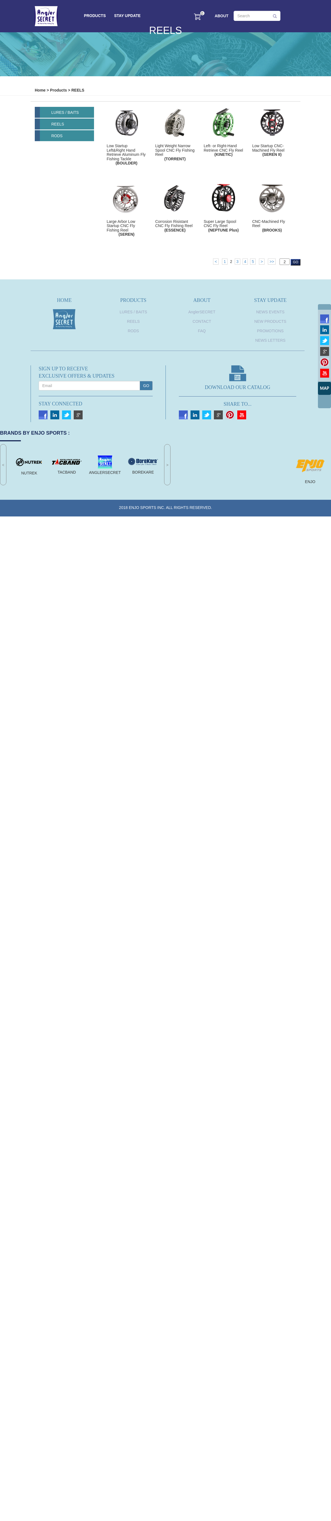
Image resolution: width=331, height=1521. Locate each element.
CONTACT (201, 321)
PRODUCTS (95, 15)
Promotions (270, 331)
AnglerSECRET (201, 312)
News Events (270, 312)
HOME (64, 300)
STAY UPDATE (127, 15)
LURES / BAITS (65, 112)
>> (272, 261)
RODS (57, 136)
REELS (78, 90)
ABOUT (222, 16)
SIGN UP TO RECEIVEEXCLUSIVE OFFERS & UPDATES (77, 372)
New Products (270, 321)
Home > (42, 90)
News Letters (270, 340)
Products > (60, 90)
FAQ (202, 331)
